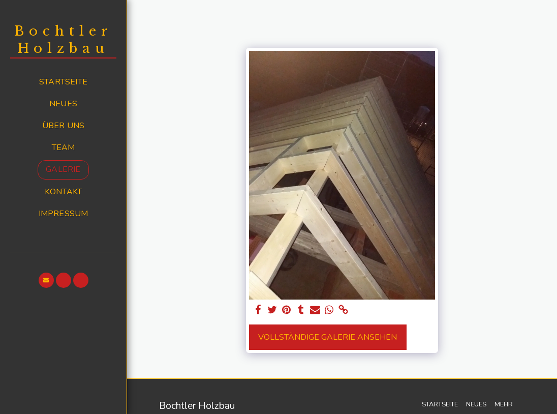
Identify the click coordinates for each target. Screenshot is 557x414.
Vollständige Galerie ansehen (327, 337)
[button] (46, 280)
